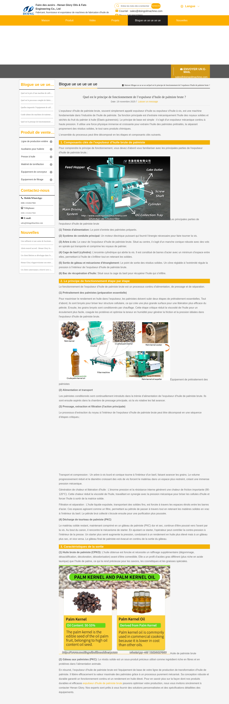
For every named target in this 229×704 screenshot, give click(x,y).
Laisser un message (148, 101)
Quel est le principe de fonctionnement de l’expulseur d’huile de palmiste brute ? (37, 122)
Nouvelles (181, 20)
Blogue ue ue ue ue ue (148, 20)
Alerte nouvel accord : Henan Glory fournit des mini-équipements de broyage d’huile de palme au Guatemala (37, 248)
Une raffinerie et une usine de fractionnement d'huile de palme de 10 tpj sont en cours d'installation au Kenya (37, 241)
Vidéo (92, 20)
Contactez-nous (178, 30)
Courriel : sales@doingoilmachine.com (140, 11)
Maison (46, 20)
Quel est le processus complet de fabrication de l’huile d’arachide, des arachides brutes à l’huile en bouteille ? (37, 100)
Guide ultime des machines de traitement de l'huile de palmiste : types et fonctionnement (37, 114)
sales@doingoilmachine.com (191, 77)
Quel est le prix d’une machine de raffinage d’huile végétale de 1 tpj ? (37, 93)
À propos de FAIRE (52, 30)
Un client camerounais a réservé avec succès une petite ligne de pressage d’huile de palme (37, 270)
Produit (69, 20)
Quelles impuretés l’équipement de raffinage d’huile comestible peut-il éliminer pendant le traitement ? (37, 107)
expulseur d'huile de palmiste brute (102, 683)
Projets (115, 20)
